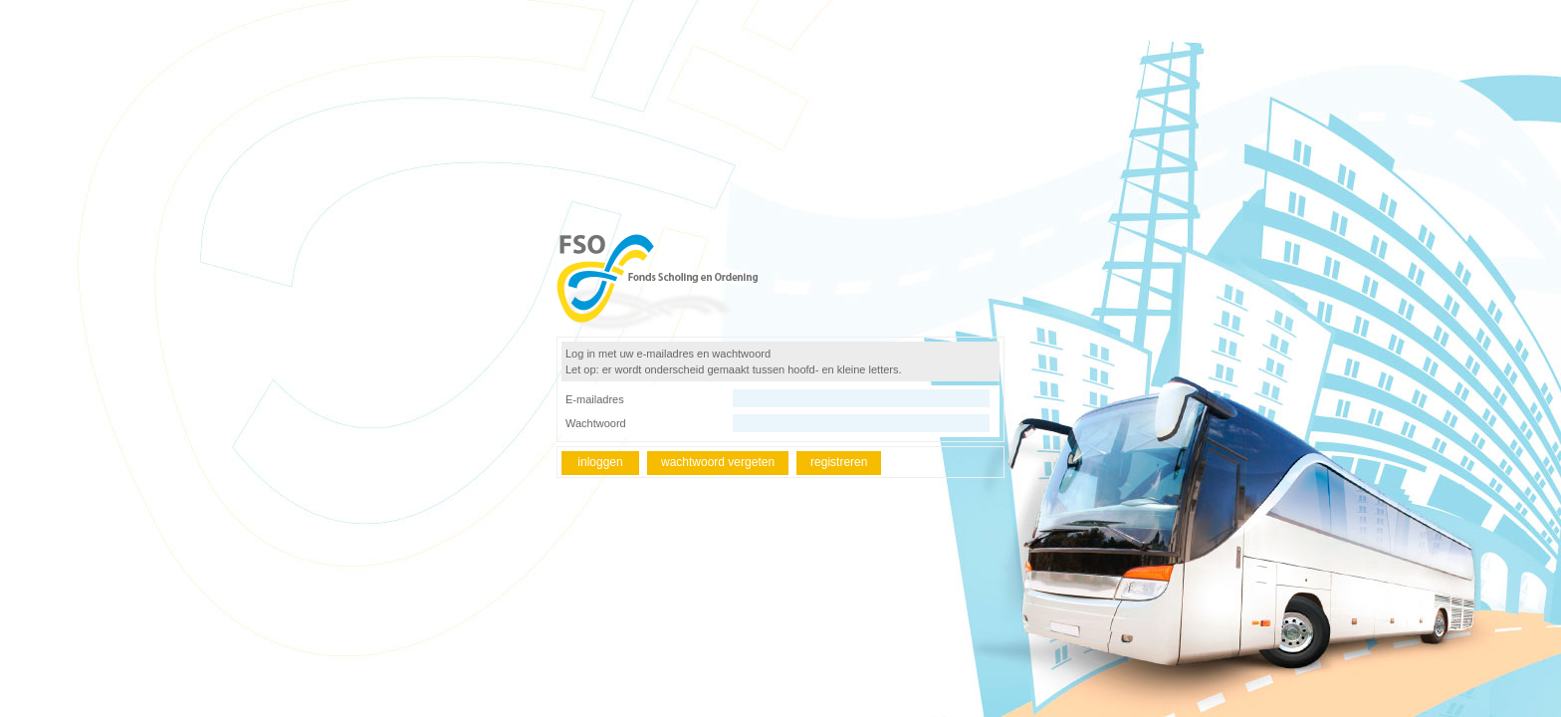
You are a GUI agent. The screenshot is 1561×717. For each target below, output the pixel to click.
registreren (838, 462)
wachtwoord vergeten (718, 462)
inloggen (599, 462)
